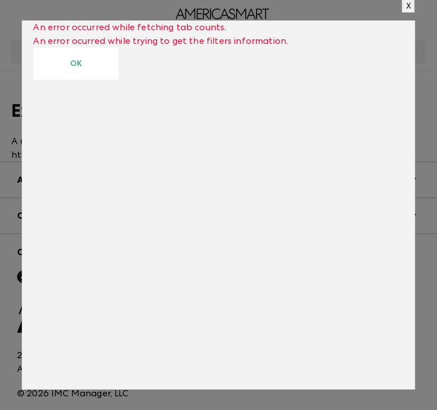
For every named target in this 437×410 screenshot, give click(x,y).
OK (76, 63)
